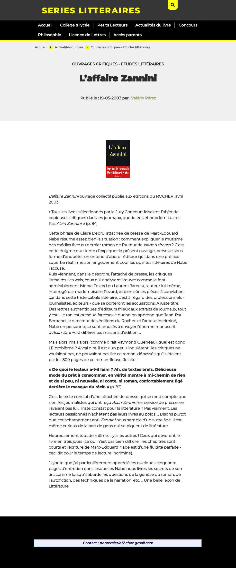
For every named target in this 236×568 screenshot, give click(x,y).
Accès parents (127, 35)
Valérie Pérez (143, 98)
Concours (188, 25)
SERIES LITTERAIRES (91, 10)
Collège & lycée (75, 25)
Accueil (45, 25)
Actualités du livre (153, 25)
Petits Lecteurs (112, 25)
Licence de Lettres (87, 35)
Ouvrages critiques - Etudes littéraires (120, 47)
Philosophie (49, 35)
